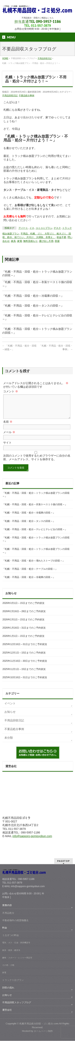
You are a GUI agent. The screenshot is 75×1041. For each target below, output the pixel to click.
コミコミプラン (44, 228)
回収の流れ (8, 987)
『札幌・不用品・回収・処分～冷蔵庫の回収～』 (33, 295)
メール (9, 437)
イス (31, 228)
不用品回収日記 (10, 95)
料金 (4, 927)
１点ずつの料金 (10, 935)
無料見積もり (30, 241)
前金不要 (61, 237)
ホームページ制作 (43, 1031)
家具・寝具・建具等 (11, 950)
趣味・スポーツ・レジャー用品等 (17, 958)
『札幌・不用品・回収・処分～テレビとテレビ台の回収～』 (34, 534)
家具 (13, 241)
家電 (19, 241)
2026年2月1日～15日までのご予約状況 (23, 624)
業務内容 (7, 905)
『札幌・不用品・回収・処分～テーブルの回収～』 (30, 573)
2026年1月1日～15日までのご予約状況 (23, 640)
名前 (7, 426)
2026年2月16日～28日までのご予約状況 (24, 616)
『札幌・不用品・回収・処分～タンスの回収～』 (33, 305)
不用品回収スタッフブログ (16, 1002)
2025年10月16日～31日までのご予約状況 (24, 682)
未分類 (8, 742)
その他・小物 (8, 965)
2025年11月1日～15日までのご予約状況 (24, 674)
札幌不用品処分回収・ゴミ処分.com (38, 1023)
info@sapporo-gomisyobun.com (32, 841)
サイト (7, 447)
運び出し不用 (46, 241)
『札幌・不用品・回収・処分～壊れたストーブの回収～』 (33, 565)
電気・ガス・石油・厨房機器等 (16, 943)
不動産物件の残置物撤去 (15, 920)
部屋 (57, 241)
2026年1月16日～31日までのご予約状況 (24, 632)
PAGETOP (63, 861)
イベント (10, 708)
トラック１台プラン (13, 980)
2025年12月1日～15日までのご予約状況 (24, 657)
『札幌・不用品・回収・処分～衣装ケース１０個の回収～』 (34, 509)
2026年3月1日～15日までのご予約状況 (23, 607)
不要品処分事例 (26, 95)
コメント (10, 391)
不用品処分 (8, 913)
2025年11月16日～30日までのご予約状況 (24, 665)
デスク (57, 228)
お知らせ (10, 716)
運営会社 (7, 1010)
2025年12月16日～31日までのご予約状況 (24, 649)
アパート (23, 228)
